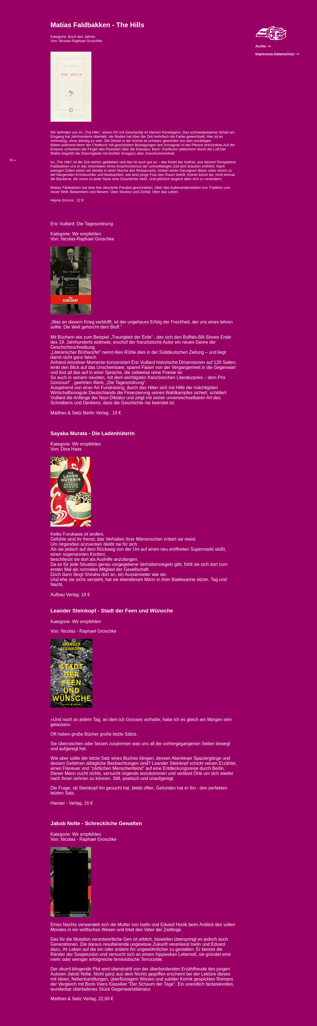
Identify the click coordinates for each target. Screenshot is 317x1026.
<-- (13, 160)
